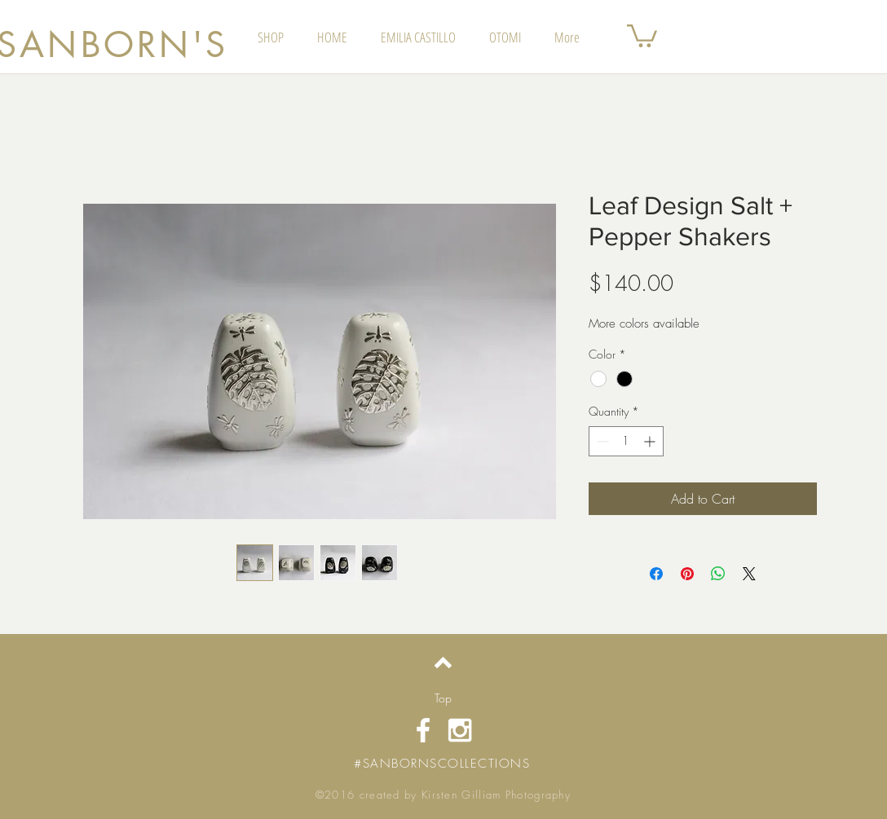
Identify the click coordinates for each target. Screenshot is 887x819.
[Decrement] (601, 441)
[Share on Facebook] (656, 573)
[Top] (443, 698)
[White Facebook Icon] (423, 730)
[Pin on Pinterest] (687, 573)
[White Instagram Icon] (460, 730)
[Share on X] (749, 573)
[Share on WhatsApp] (718, 573)
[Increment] (651, 441)
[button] (642, 34)
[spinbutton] (626, 441)
